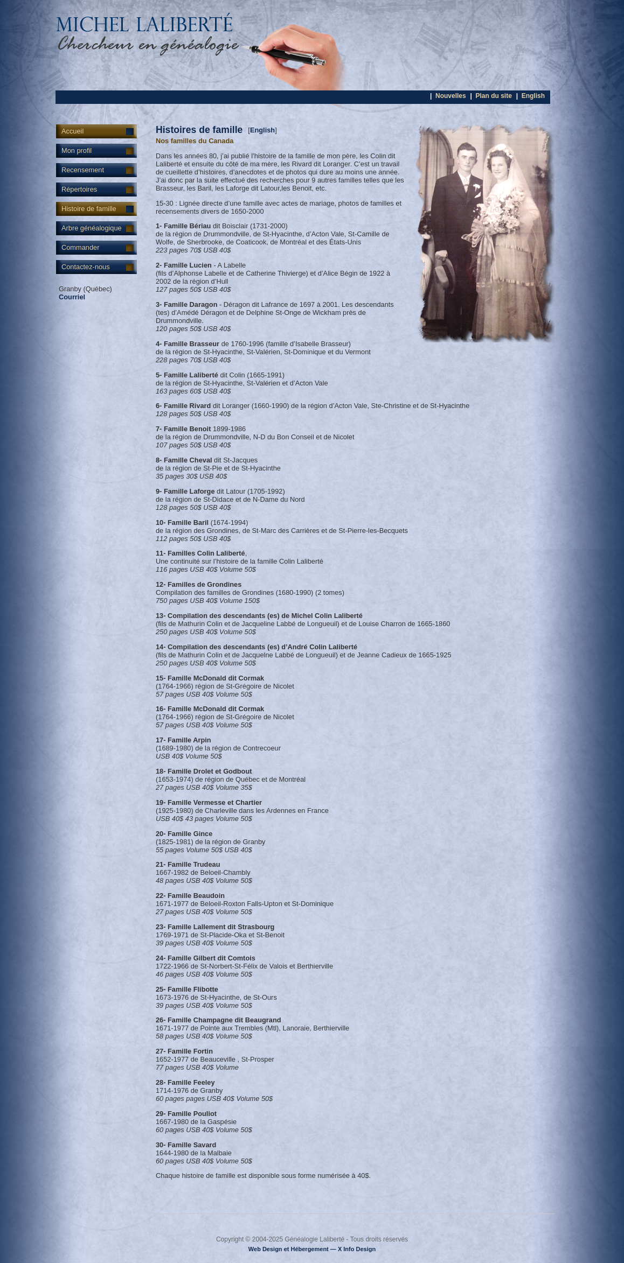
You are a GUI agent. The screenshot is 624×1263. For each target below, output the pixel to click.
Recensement (82, 170)
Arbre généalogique (91, 228)
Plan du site (493, 96)
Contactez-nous (85, 267)
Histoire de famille (88, 209)
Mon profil (76, 150)
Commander (80, 247)
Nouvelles (450, 96)
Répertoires (79, 189)
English (533, 96)
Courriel (72, 297)
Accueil (72, 131)
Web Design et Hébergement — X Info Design (312, 1249)
